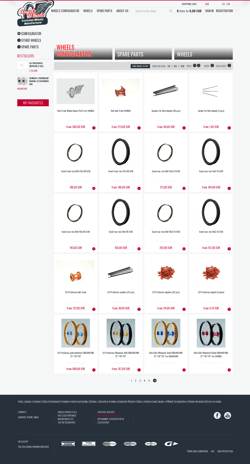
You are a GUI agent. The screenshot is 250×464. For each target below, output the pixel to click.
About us (122, 10)
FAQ (212, 451)
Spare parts (104, 10)
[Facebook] (217, 415)
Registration (224, 10)
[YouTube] (227, 415)
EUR (207, 4)
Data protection (225, 451)
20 (168, 66)
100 (182, 66)
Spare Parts (28, 46)
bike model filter (140, 66)
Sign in (209, 10)
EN (228, 4)
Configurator (29, 33)
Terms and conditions (197, 451)
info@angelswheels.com (109, 415)
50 (175, 66)
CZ (223, 4)
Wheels (88, 10)
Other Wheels (29, 40)
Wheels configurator (65, 10)
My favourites (33, 102)
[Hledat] (170, 11)
